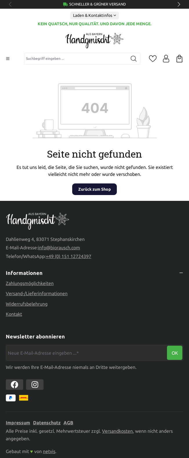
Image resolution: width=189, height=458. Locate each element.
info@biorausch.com (59, 247)
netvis (49, 451)
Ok (175, 353)
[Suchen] (133, 58)
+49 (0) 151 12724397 (68, 256)
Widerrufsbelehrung (27, 303)
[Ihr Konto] (166, 58)
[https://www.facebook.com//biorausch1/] (14, 384)
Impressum (18, 422)
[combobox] (76, 58)
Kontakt (14, 314)
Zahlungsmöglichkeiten (30, 283)
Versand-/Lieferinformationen (37, 293)
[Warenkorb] (179, 58)
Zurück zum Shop (94, 189)
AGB (68, 422)
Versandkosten (117, 431)
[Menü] (8, 59)
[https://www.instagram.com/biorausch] (34, 384)
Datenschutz (47, 422)
